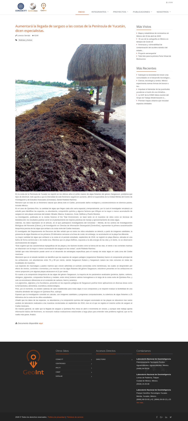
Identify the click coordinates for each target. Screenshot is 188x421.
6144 (36, 35)
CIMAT (58, 372)
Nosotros (163, 12)
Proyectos (119, 12)
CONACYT (59, 359)
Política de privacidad (56, 417)
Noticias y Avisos (25, 40)
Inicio (81, 12)
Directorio (101, 359)
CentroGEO (61, 363)
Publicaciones (141, 12)
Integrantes (99, 12)
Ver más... (141, 403)
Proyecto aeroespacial (147, 53)
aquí (41, 323)
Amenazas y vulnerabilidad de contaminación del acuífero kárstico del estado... (152, 47)
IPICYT (58, 368)
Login (170, 2)
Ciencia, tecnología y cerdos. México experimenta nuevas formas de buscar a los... (153, 83)
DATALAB (59, 376)
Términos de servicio (75, 417)
